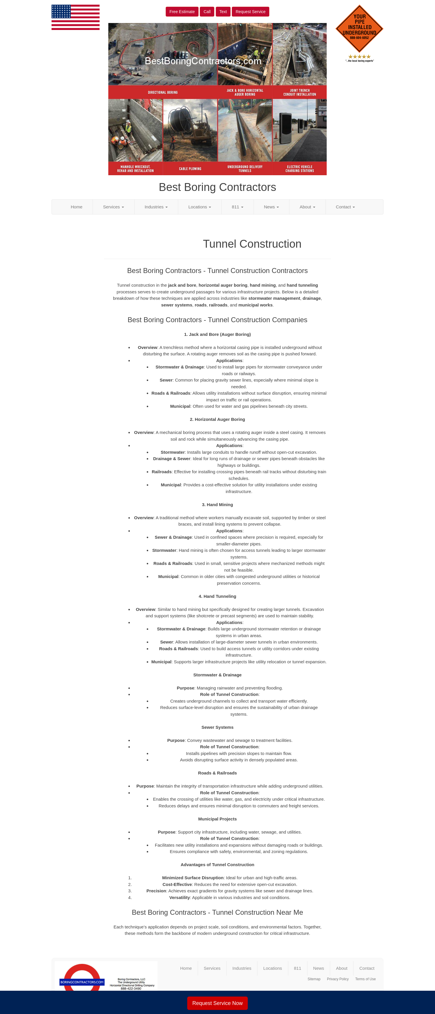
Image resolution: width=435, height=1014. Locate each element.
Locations (199, 206)
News (271, 206)
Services (113, 206)
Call (207, 11)
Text (223, 11)
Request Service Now (217, 1003)
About (307, 206)
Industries (156, 206)
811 (237, 206)
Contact (345, 206)
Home (76, 206)
